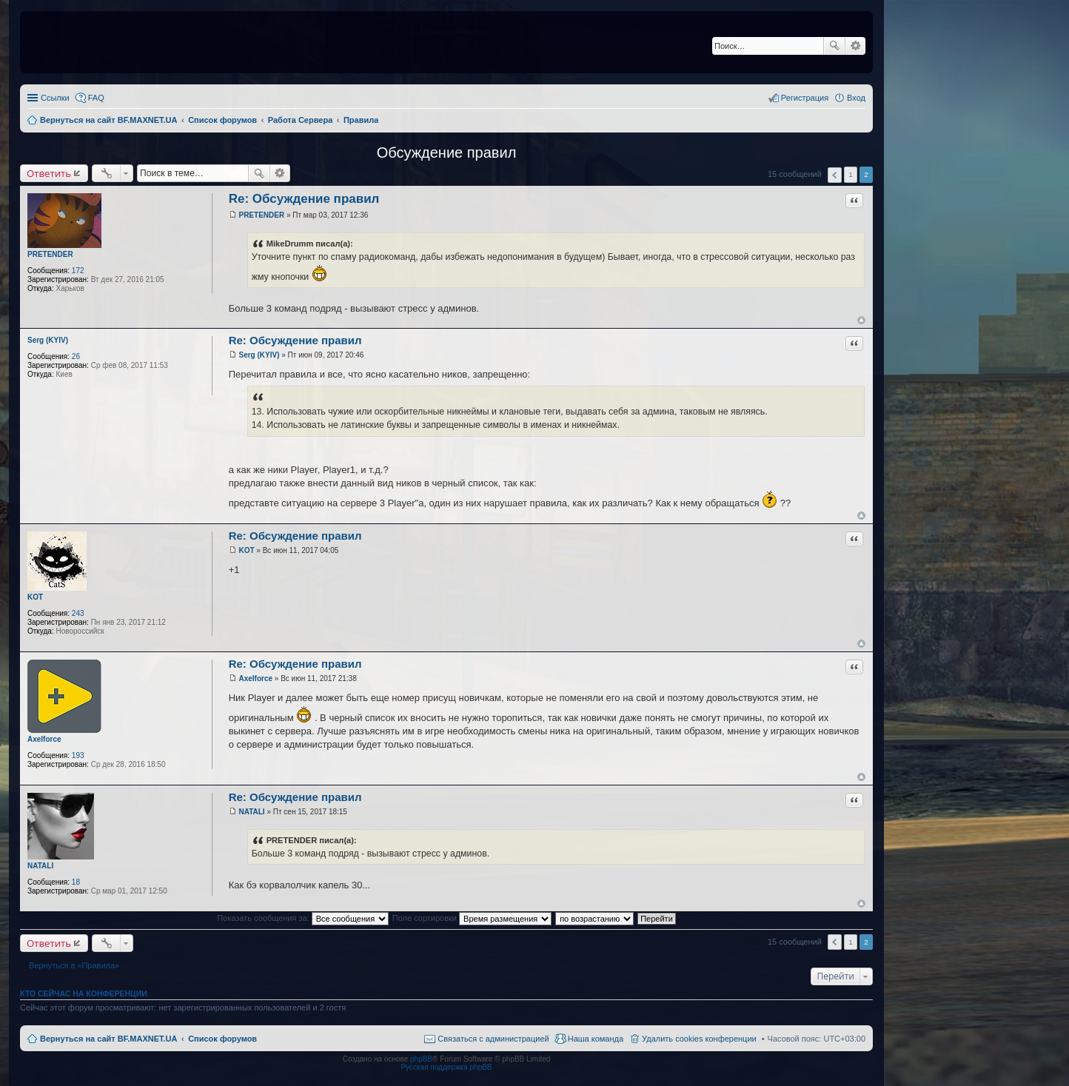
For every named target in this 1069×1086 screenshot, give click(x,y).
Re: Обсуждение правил (304, 199)
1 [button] (850, 174)
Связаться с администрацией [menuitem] (493, 1038)
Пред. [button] (835, 175)
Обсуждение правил (447, 152)
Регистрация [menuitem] (804, 97)
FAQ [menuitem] (96, 97)
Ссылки (55, 97)
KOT (35, 597)
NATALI (40, 866)
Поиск (834, 46)
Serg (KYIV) (47, 340)
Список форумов (222, 1038)
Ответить (49, 173)
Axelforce (44, 739)
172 (78, 271)
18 (76, 882)
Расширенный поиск (855, 46)
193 (78, 755)
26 (76, 356)
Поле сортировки (472, 918)
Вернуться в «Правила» (74, 965)
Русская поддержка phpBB (446, 1067)
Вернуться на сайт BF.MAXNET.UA (108, 1038)
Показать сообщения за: (303, 918)
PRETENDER (50, 254)
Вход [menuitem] (856, 97)
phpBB (421, 1059)
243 (78, 613)
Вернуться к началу (861, 320)
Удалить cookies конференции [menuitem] (699, 1038)
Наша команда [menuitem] (595, 1038)
